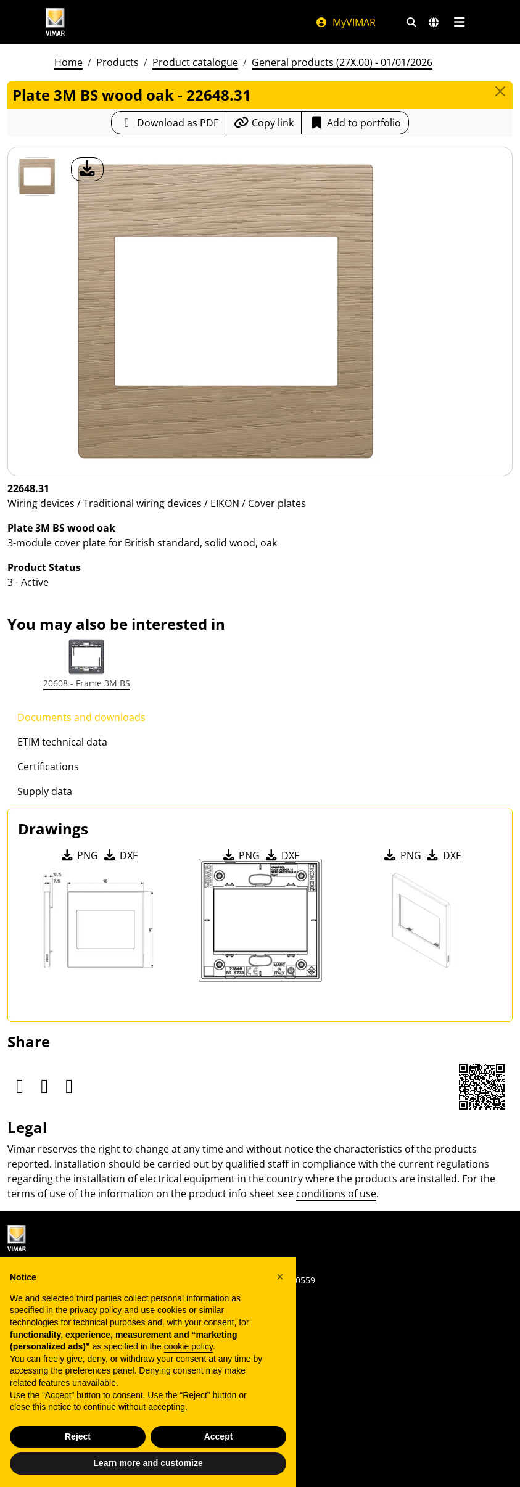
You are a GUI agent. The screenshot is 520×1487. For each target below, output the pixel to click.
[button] (280, 1277)
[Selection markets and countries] (433, 22)
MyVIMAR (345, 22)
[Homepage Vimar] (168, 22)
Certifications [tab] (48, 766)
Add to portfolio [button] (355, 123)
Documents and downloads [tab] (81, 717)
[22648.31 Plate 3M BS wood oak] (37, 176)
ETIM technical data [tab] (62, 742)
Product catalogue (195, 62)
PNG (78, 855)
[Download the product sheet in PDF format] (168, 122)
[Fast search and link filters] (411, 22)
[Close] (500, 91)
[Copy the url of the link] (264, 122)
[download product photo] (87, 169)
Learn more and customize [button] (147, 1463)
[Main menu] (460, 22)
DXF (120, 855)
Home (68, 62)
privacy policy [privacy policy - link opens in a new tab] (96, 1310)
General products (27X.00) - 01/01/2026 (342, 62)
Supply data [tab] (44, 791)
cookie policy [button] (188, 1346)
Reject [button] (78, 1436)
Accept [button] (218, 1436)
